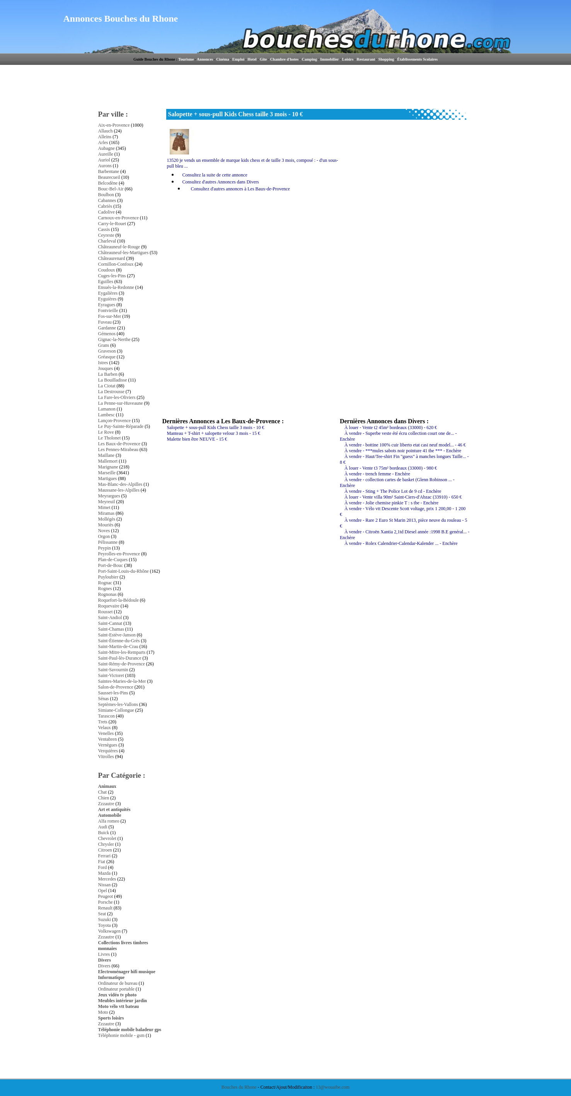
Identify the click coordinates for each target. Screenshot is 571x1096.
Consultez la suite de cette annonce (214, 175)
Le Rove (106, 432)
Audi (102, 827)
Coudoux (106, 270)
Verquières (108, 750)
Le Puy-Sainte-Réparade (121, 426)
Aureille (105, 154)
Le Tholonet (109, 438)
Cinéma (222, 59)
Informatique (111, 977)
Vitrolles (106, 756)
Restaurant (366, 59)
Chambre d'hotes (284, 59)
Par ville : (113, 114)
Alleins (105, 136)
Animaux (107, 786)
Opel (102, 890)
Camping (309, 59)
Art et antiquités (114, 809)
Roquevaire (108, 606)
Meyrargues (109, 496)
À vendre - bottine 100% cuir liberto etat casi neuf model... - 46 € (405, 445)
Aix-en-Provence (114, 125)
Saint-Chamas (111, 629)
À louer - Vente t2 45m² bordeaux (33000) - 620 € (390, 427)
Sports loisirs (111, 1018)
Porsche (105, 902)
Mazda (104, 873)
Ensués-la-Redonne (116, 287)
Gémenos (107, 333)
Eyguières (107, 299)
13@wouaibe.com (332, 1087)
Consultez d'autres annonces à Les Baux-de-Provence (240, 189)
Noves (104, 530)
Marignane (108, 467)
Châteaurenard (111, 258)
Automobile (109, 815)
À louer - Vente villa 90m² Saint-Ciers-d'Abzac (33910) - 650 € (403, 497)
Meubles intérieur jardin (122, 1000)
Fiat (102, 861)
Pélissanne (108, 542)
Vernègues (108, 745)
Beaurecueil (109, 177)
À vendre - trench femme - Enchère (377, 474)
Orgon (104, 536)
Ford (102, 867)
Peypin (104, 548)
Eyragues (107, 304)
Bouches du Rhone (239, 1087)
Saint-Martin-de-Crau (118, 646)
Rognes (105, 588)
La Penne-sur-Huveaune (120, 403)
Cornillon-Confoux (116, 264)
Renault (105, 908)
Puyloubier (108, 577)
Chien (103, 798)
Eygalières (108, 293)
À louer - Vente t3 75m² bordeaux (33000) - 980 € (390, 468)
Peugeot (105, 896)
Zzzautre (106, 803)
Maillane (106, 455)
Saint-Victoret (111, 675)
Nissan (104, 884)
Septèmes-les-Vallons (118, 704)
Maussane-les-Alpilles (119, 490)
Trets (102, 721)
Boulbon (106, 194)
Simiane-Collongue (116, 710)
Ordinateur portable (116, 989)
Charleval (107, 241)
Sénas (103, 698)
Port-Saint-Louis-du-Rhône (123, 571)
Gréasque (107, 357)
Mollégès (107, 519)
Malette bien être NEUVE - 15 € (197, 439)
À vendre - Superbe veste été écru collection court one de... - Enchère (398, 436)
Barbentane (108, 171)
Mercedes (107, 879)
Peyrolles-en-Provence (119, 553)
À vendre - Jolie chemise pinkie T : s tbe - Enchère (391, 503)
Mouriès (106, 525)
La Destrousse (111, 391)
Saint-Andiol (110, 617)
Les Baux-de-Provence (119, 443)
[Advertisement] (318, 87)
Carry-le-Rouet (112, 223)
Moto (103, 1012)
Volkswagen (109, 931)
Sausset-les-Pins (113, 693)
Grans (103, 345)
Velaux (104, 727)
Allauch (105, 131)
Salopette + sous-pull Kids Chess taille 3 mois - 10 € (215, 427)
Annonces (205, 59)
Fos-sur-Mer (109, 316)
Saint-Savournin (113, 669)
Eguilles (105, 281)
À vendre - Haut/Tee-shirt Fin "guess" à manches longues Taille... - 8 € (404, 459)
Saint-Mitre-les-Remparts (122, 652)
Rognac (105, 582)
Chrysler (106, 844)
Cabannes (107, 200)
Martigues (107, 478)
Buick (103, 832)
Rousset (105, 611)
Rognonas (107, 594)
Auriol (104, 160)
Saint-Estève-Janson (117, 635)
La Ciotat (107, 386)
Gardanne (107, 328)
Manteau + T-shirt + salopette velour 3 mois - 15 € (214, 433)
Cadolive (106, 212)
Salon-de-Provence (115, 687)
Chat (102, 792)
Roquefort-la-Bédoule (118, 600)
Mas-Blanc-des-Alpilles (120, 484)
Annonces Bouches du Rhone (120, 19)
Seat (102, 913)
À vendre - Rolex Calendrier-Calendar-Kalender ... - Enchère (401, 543)
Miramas (106, 513)
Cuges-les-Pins (112, 275)
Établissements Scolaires (417, 59)
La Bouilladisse (112, 380)
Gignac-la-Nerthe (114, 339)
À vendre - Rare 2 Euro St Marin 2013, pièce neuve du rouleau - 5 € (403, 523)
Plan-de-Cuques (113, 559)
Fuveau (105, 322)
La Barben (108, 374)
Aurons (105, 165)
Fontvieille (108, 310)
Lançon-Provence (114, 420)
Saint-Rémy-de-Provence (121, 664)
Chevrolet (107, 838)
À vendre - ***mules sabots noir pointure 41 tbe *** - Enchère (402, 450)
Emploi (238, 59)
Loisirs (347, 59)
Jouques (105, 368)
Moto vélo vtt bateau (118, 1006)
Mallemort (108, 461)
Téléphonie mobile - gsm (121, 1035)
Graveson (107, 351)
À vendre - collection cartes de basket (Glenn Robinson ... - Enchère (397, 482)
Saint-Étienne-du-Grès (119, 640)
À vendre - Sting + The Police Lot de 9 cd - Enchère (392, 491)
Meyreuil (106, 501)
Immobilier (329, 59)
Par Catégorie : (121, 775)
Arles (103, 142)
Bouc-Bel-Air (111, 189)
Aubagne (106, 148)
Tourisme (186, 59)
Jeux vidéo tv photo (117, 995)
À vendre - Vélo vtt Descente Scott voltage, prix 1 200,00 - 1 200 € (402, 511)
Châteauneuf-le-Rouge (119, 246)
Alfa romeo (108, 821)
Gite (263, 59)
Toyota (104, 925)
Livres (104, 954)
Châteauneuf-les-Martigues (123, 252)
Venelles (106, 733)
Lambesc (106, 414)
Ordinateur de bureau (118, 983)
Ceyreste (106, 235)
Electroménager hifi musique (126, 971)
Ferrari (104, 855)
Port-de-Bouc (110, 565)
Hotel (251, 59)
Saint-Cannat (110, 623)
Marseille (107, 472)
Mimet (104, 507)
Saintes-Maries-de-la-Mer (122, 681)
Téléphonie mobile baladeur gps (129, 1029)
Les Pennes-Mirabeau (118, 449)
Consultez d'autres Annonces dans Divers (220, 182)
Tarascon (106, 716)
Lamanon (107, 409)
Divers (104, 960)
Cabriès (105, 206)
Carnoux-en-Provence (118, 218)
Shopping (386, 59)
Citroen (105, 850)
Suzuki (104, 919)
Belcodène (108, 183)
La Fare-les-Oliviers (117, 397)
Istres (103, 362)
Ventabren (107, 739)
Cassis (104, 229)
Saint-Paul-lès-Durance (119, 658)
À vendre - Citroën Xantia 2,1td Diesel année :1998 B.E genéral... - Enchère (404, 534)
